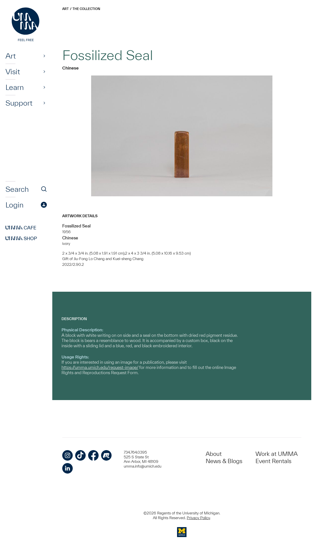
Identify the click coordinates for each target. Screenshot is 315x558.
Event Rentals (273, 461)
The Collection (86, 9)
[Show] (44, 55)
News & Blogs (224, 461)
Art (10, 56)
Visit (12, 71)
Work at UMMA (276, 453)
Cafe (20, 227)
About (214, 453)
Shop (21, 238)
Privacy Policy (198, 518)
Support (18, 103)
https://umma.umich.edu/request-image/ (100, 367)
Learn (14, 87)
